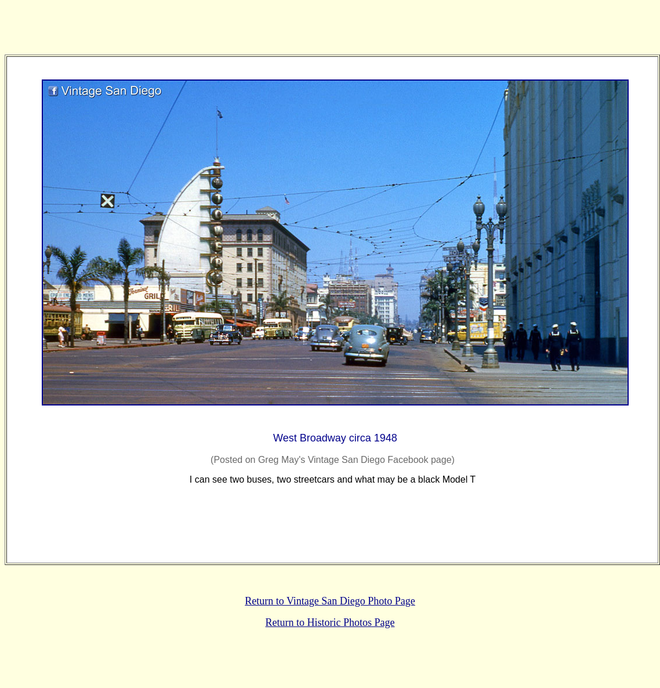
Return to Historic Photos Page (330, 622)
